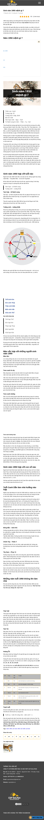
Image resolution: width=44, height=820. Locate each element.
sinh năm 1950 (16, 728)
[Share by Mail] (35, 737)
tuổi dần (28, 728)
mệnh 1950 (9, 728)
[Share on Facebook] (5, 737)
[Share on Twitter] (9, 737)
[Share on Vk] (27, 737)
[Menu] (39, 3)
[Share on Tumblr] (24, 737)
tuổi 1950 (23, 728)
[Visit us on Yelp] (39, 737)
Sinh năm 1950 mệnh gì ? (13, 10)
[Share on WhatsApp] (13, 737)
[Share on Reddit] (31, 737)
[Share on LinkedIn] (20, 737)
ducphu (21, 13)
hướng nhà (15, 13)
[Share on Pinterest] (16, 737)
